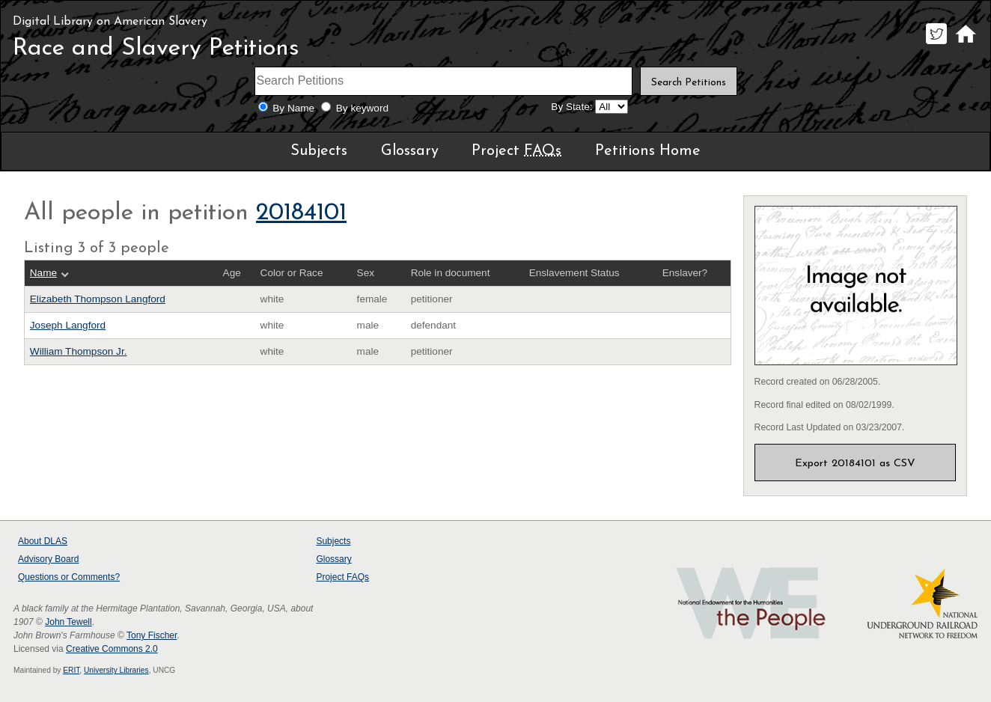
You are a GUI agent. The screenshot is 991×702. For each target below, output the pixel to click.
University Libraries (116, 670)
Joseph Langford (68, 325)
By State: (571, 106)
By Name (293, 108)
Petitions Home (648, 151)
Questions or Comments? (69, 577)
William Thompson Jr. (78, 351)
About (42, 541)
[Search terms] (443, 81)
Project (516, 151)
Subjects (318, 151)
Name (43, 272)
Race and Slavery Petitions (156, 49)
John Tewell (68, 622)
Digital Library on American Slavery (110, 22)
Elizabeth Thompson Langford (97, 299)
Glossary (410, 151)
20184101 (301, 213)
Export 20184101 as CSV (855, 463)
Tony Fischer (151, 635)
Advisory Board (48, 559)
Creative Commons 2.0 (112, 649)
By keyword (362, 108)
